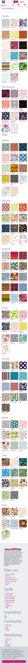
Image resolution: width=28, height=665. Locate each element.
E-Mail (6, 592)
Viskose (7, 611)
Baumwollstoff (9, 602)
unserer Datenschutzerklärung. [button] (9, 658)
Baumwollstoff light (10, 604)
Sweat (6, 615)
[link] (3, 2)
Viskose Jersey (9, 601)
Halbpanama (8, 613)
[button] (4, 5)
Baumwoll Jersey (9, 610)
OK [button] (14, 661)
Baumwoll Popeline (10, 606)
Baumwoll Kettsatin (10, 608)
